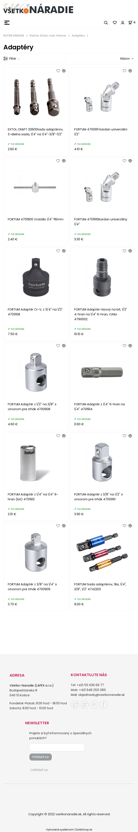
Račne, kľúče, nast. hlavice (48, 36)
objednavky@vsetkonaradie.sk (101, 695)
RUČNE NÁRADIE (13, 36)
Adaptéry (78, 36)
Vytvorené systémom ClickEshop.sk (69, 829)
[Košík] (133, 22)
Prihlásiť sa (41, 757)
